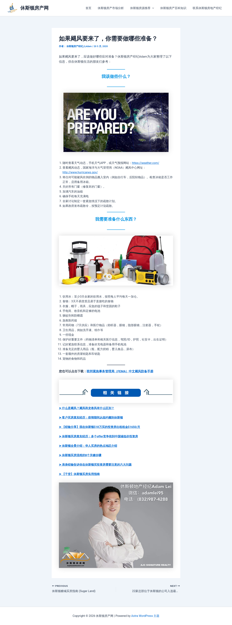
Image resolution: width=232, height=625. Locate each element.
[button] (153, 8)
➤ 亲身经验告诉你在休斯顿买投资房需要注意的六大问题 (95, 464)
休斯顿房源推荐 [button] (143, 8)
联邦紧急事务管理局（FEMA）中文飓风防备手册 (120, 371)
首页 (91, 8)
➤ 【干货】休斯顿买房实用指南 (79, 474)
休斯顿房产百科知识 (174, 8)
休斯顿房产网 (34, 8)
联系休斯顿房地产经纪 (207, 8)
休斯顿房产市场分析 (112, 8)
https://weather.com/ (145, 163)
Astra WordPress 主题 (145, 616)
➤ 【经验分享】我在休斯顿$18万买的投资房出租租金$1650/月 (99, 427)
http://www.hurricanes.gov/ (80, 172)
